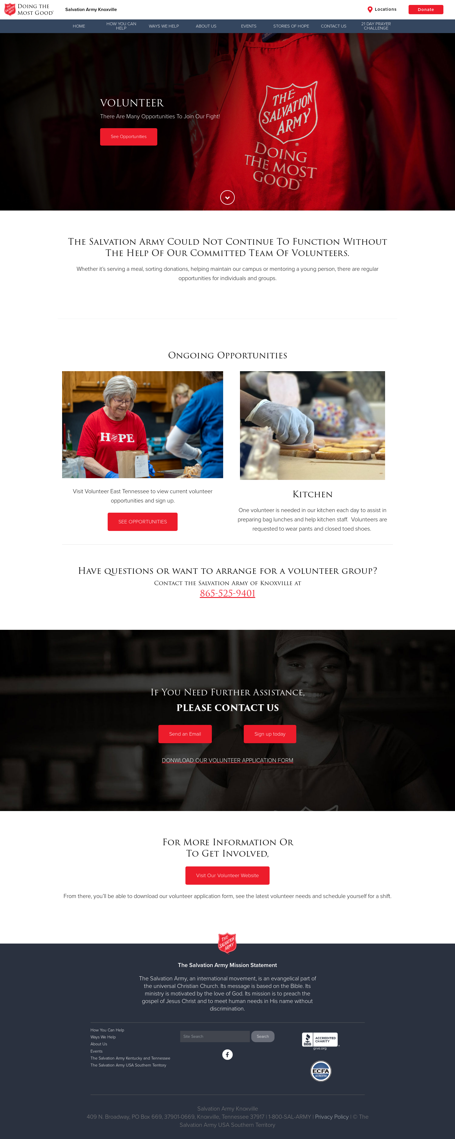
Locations (382, 9)
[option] (227, 122)
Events (249, 26)
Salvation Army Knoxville (91, 9)
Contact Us (333, 26)
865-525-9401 (227, 593)
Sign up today (270, 734)
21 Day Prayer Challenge (376, 26)
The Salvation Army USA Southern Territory (128, 1065)
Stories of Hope (291, 26)
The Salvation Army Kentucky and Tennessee (130, 1058)
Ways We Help (164, 26)
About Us (206, 26)
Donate (426, 9)
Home (79, 26)
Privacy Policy (332, 1116)
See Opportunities (129, 136)
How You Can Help (121, 26)
